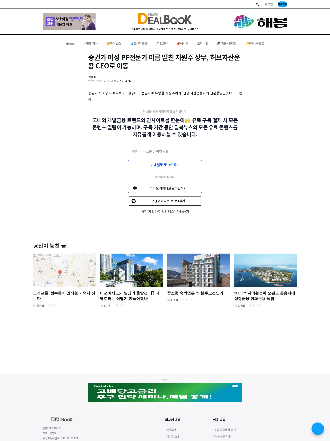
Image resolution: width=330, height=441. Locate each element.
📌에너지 (182, 43)
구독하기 (282, 4)
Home (70, 43)
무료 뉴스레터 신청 (225, 430)
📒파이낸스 (113, 43)
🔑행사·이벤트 (254, 43)
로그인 (269, 4)
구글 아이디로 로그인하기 (168, 201)
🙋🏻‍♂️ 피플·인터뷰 (227, 43)
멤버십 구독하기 (223, 436)
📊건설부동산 (138, 43)
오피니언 (202, 43)
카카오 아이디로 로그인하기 (168, 188)
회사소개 (171, 430)
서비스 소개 (173, 436)
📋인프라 (162, 43)
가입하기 (183, 211)
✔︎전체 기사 (91, 43)
